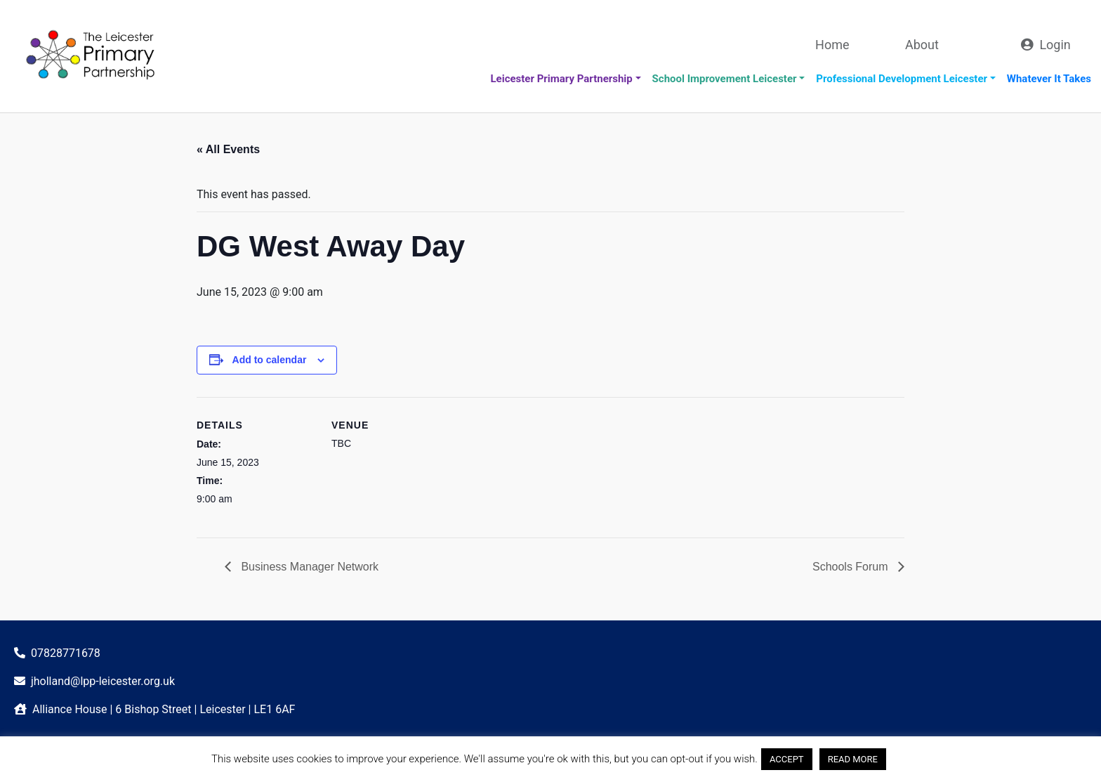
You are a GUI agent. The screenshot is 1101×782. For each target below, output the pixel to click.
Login (1054, 44)
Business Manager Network (308, 567)
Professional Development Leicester (901, 78)
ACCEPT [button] (787, 759)
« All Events (228, 149)
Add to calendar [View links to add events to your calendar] (269, 359)
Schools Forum (851, 567)
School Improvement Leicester (724, 78)
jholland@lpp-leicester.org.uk (103, 681)
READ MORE (853, 759)
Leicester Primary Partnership (561, 78)
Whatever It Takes (1049, 78)
